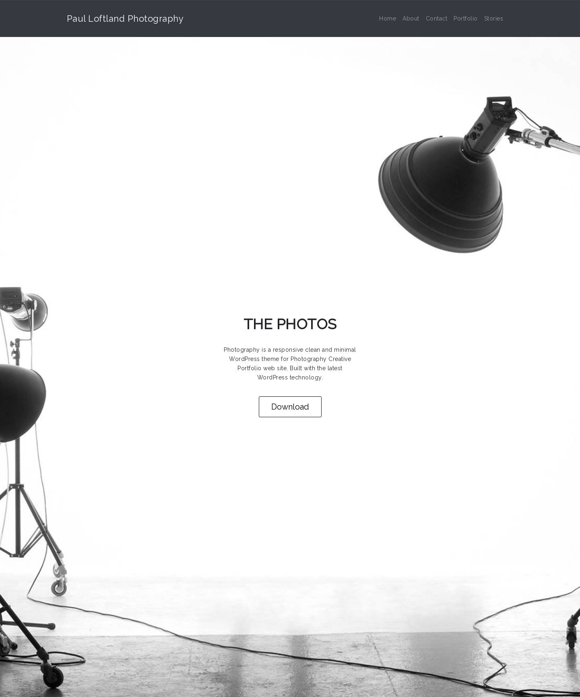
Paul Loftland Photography (125, 18)
